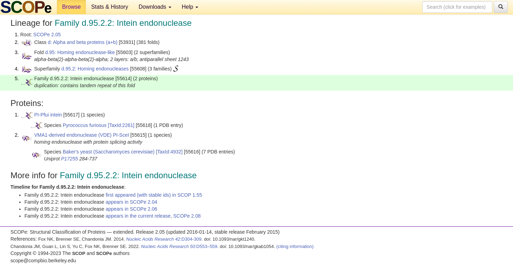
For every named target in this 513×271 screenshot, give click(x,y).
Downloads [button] (155, 7)
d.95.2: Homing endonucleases (95, 68)
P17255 (69, 158)
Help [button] (190, 7)
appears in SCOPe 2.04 (131, 202)
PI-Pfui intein (48, 115)
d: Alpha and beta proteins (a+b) (83, 42)
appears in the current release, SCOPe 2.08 (153, 216)
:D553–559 (179, 246)
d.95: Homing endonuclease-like (80, 52)
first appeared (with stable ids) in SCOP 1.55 (154, 195)
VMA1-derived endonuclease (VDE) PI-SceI (81, 135)
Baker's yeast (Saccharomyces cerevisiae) (109, 152)
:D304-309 (164, 239)
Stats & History (109, 7)
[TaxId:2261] (121, 125)
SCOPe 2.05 (47, 34)
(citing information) (295, 246)
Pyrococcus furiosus (84, 125)
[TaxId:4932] (169, 152)
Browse (71, 7)
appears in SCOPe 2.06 (131, 209)
